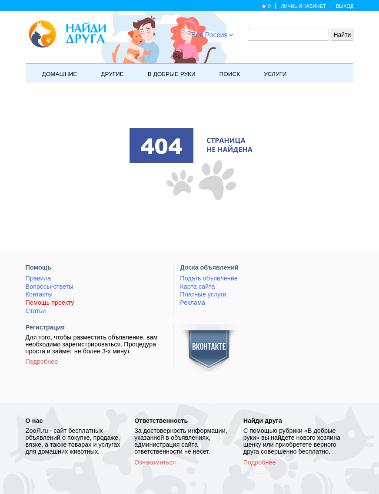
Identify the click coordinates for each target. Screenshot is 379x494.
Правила (38, 278)
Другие (107, 73)
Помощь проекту (50, 302)
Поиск (225, 73)
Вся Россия (209, 35)
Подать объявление (208, 278)
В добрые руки (167, 73)
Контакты (39, 294)
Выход (345, 6)
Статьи (36, 310)
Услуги (270, 73)
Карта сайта (197, 286)
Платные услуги (203, 294)
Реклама (192, 302)
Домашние (55, 73)
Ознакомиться (155, 462)
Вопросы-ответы (49, 286)
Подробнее (42, 361)
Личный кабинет (303, 6)
